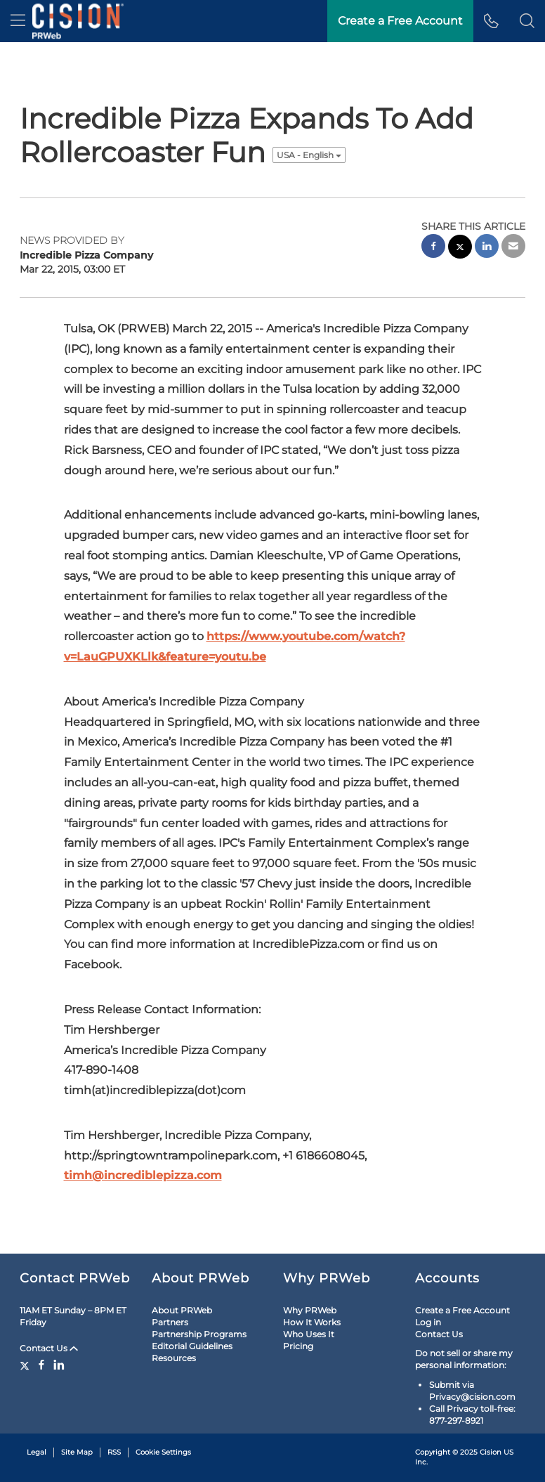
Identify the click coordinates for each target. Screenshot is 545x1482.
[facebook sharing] (433, 247)
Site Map (77, 1452)
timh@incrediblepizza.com (143, 1175)
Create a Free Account (462, 1310)
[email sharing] (513, 247)
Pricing (298, 1346)
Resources (174, 1358)
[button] (527, 21)
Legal (36, 1452)
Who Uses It (308, 1334)
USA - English (309, 155)
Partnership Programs (199, 1334)
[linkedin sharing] (487, 247)
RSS (114, 1452)
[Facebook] (41, 1365)
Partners (170, 1322)
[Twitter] (26, 1365)
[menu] (18, 21)
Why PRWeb (309, 1310)
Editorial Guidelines (192, 1346)
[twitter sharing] (460, 248)
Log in (428, 1322)
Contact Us (49, 1348)
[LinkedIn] (59, 1365)
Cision (490, 1452)
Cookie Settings (163, 1452)
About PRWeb (182, 1310)
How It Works (312, 1322)
